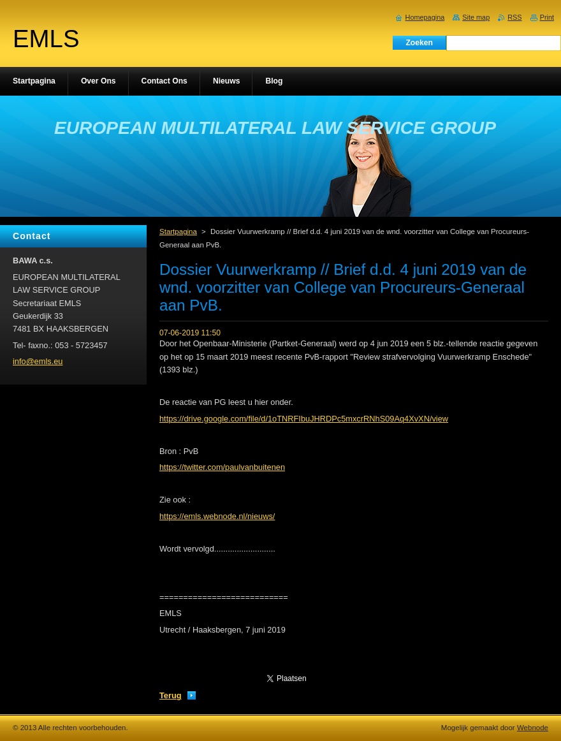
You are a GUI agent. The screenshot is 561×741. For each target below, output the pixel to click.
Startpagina (178, 231)
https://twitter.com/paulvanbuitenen (222, 467)
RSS (514, 17)
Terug (170, 695)
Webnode (532, 727)
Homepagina (425, 17)
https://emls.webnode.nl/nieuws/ (217, 516)
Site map (476, 17)
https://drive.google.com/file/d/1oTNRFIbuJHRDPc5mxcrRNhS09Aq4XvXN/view (303, 418)
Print (547, 17)
